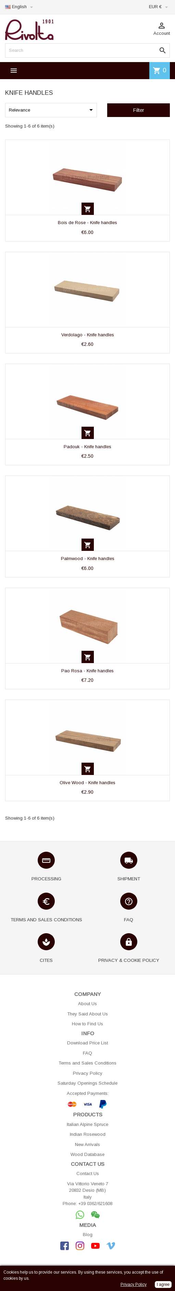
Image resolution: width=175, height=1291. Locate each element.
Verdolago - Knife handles (87, 334)
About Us (87, 1003)
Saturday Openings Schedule (87, 1083)
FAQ (87, 1053)
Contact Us (87, 1173)
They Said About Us (87, 1013)
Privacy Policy (87, 1073)
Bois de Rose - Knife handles (87, 222)
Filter (138, 110)
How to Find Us (87, 1023)
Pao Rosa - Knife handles (87, 670)
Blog (87, 1234)
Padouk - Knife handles (87, 446)
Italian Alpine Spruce (87, 1124)
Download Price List (87, 1042)
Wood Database (87, 1154)
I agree (163, 1284)
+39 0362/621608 (95, 1203)
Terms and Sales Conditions (87, 1063)
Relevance (52, 110)
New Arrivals (87, 1144)
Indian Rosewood (87, 1134)
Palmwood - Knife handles (87, 558)
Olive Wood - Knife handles (87, 782)
